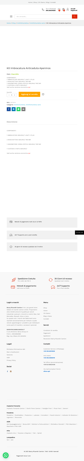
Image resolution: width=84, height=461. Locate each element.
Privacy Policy (11, 360)
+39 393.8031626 (49, 351)
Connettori (44, 415)
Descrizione (12, 122)
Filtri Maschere (71, 424)
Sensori (65, 408)
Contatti (53, 2)
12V (8, 440)
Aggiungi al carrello (29, 94)
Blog (47, 2)
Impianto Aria (11, 433)
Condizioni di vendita (51, 330)
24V (12, 440)
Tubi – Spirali (37, 433)
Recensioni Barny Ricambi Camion (55, 338)
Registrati (74, 10)
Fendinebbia (19, 415)
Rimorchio (18, 417)
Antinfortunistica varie (33, 104)
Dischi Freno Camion (33, 408)
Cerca (74, 16)
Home (30, 2)
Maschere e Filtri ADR (14, 426)
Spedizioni (47, 336)
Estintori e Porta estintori (40, 424)
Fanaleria (10, 415)
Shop (35, 2)
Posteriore (28, 415)
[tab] (13, 123)
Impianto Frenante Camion (16, 408)
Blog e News (48, 316)
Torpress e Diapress (24, 433)
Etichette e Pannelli (57, 424)
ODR (8, 357)
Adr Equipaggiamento (14, 424)
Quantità (9, 92)
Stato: (9, 74)
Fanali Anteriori (55, 415)
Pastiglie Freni (47, 408)
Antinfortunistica (19, 104)
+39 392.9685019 (49, 358)
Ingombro (10, 417)
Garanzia (10, 355)
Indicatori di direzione (69, 415)
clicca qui (47, 371)
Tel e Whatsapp (51, 8)
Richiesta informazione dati (16, 349)
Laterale (36, 415)
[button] (6, 455)
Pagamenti (47, 333)
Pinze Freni (57, 408)
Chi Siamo (41, 2)
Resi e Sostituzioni (13, 352)
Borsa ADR (26, 424)
